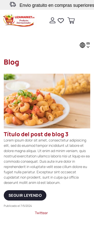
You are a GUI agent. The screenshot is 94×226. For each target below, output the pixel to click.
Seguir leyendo (25, 195)
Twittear (41, 212)
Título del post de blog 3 (36, 134)
